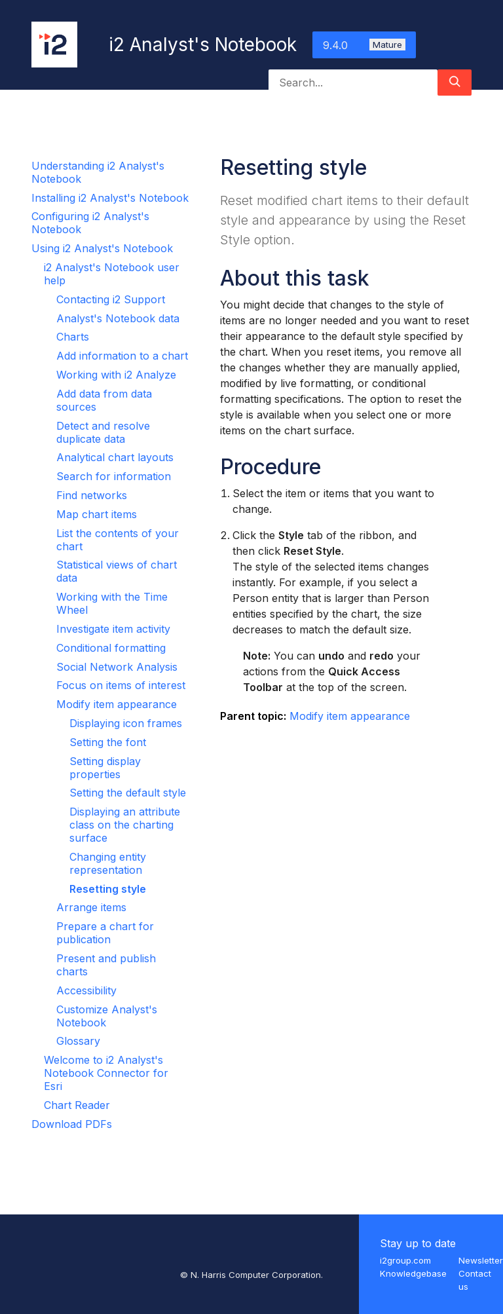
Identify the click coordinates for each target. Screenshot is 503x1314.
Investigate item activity (113, 628)
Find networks (91, 495)
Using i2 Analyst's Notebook (102, 248)
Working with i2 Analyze (116, 374)
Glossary (78, 1040)
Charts (72, 336)
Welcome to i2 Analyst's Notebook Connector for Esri (106, 1073)
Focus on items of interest (120, 685)
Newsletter (480, 1260)
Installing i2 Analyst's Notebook (110, 197)
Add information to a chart (122, 355)
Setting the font (107, 742)
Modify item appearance (116, 704)
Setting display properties (105, 768)
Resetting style (107, 888)
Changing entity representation (107, 863)
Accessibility (86, 990)
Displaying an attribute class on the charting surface (124, 824)
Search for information (113, 476)
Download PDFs (71, 1124)
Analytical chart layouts (115, 457)
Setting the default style (127, 792)
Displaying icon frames (125, 723)
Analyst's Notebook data (117, 318)
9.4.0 (364, 45)
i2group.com (405, 1260)
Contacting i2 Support (110, 299)
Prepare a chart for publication (105, 933)
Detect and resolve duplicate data (103, 432)
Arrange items (91, 907)
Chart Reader (77, 1105)
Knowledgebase (413, 1273)
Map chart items (96, 514)
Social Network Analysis (116, 666)
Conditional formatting (111, 647)
